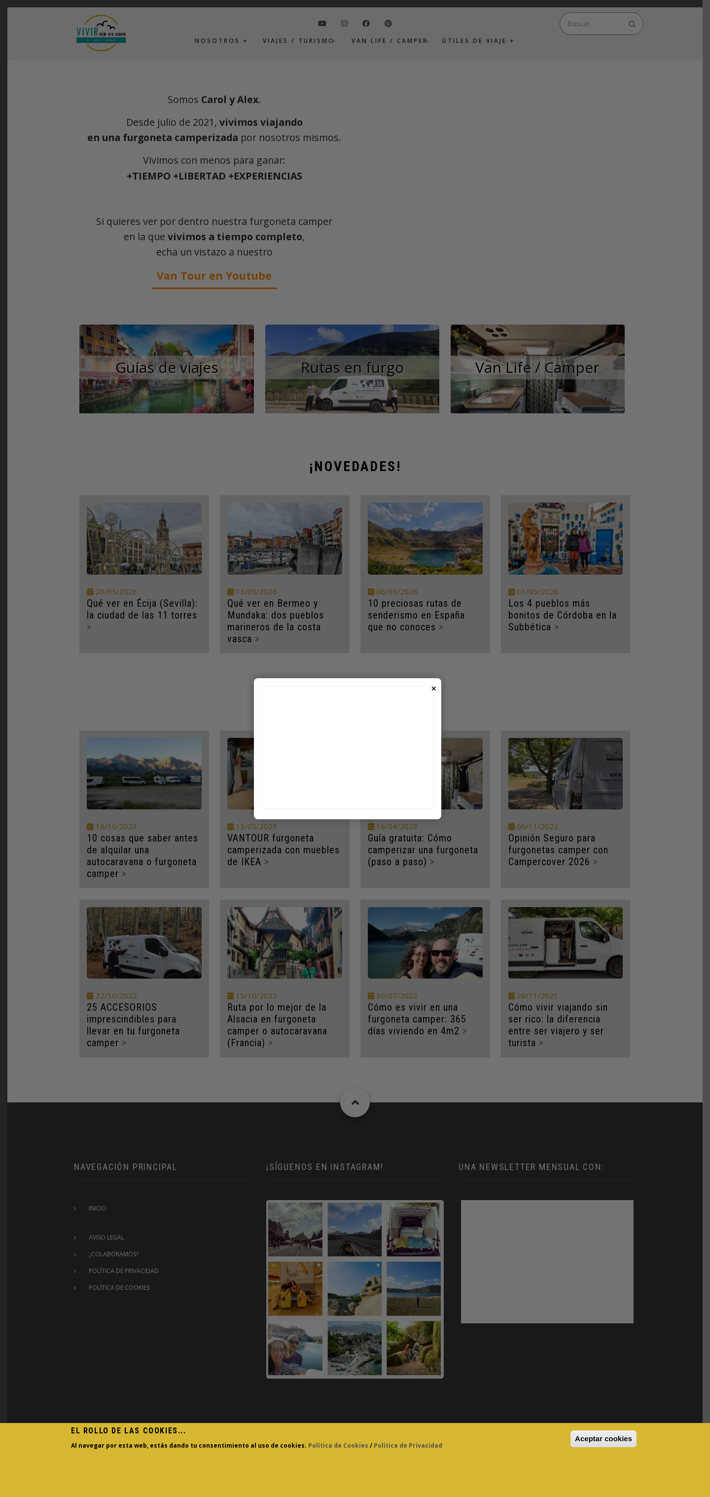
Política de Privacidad (408, 1445)
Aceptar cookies (603, 1438)
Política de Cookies (338, 1445)
